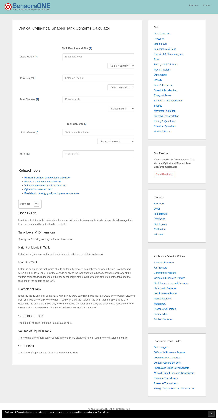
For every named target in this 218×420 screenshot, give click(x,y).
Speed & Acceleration (165, 90)
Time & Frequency (164, 85)
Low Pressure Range (165, 293)
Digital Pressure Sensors (167, 362)
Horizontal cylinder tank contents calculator (47, 177)
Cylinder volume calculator (38, 189)
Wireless (158, 234)
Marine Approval (163, 298)
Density (158, 80)
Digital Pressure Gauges (167, 357)
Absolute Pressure (164, 262)
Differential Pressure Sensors (169, 352)
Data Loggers (161, 347)
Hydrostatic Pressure (165, 288)
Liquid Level (160, 44)
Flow (156, 59)
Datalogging (160, 224)
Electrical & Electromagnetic (169, 54)
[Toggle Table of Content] (34, 204)
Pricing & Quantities (164, 121)
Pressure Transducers (166, 378)
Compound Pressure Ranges (169, 278)
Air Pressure (160, 267)
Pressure (159, 38)
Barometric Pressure (165, 273)
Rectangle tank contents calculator (42, 181)
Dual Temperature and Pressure (171, 283)
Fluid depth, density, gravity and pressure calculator (51, 193)
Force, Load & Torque (165, 64)
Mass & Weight (162, 69)
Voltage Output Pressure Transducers (174, 388)
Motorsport (159, 303)
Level (157, 208)
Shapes (158, 105)
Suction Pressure (163, 319)
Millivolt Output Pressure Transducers (174, 373)
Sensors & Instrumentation (168, 100)
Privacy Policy (103, 412)
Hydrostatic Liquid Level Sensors (171, 368)
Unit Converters (162, 33)
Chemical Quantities (165, 126)
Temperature (161, 214)
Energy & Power (163, 95)
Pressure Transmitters (166, 383)
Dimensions (160, 75)
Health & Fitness (163, 131)
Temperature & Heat (165, 49)
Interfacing (159, 219)
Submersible (160, 314)
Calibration (159, 229)
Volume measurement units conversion (45, 185)
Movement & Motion (164, 111)
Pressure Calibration (165, 309)
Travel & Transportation (166, 116)
